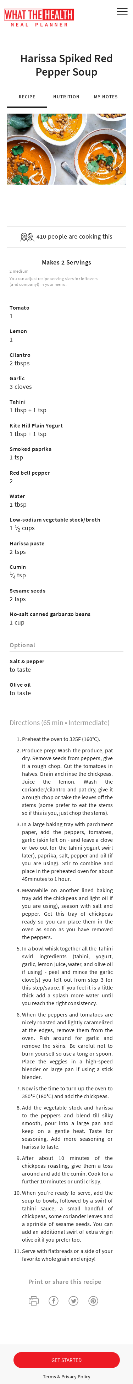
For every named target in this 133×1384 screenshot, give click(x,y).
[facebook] (53, 1301)
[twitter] (73, 1301)
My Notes (106, 97)
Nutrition (66, 97)
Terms (50, 1376)
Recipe (27, 97)
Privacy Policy (75, 1376)
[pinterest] (93, 1301)
